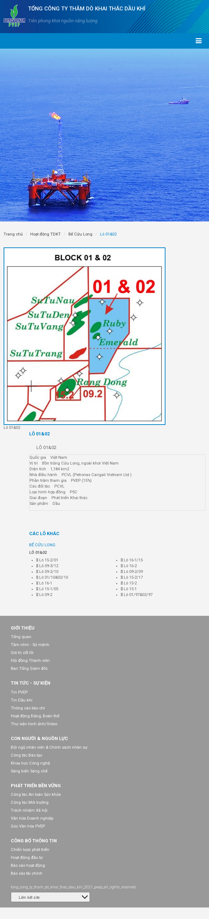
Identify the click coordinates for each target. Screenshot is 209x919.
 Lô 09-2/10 (47, 571)
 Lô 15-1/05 (47, 589)
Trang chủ (13, 234)
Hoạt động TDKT (45, 234)
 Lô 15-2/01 (47, 560)
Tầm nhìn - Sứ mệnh (30, 644)
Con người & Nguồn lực (39, 738)
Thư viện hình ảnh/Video (34, 724)
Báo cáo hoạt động (28, 865)
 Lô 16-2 (129, 566)
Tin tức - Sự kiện (30, 683)
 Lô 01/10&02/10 (52, 577)
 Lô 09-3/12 (47, 566)
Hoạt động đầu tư (27, 857)
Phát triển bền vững (36, 785)
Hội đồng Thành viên (30, 660)
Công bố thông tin (34, 840)
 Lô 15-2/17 (132, 577)
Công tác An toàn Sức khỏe (36, 794)
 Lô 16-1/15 (132, 560)
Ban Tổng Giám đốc (29, 668)
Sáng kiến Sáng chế (29, 771)
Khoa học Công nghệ (30, 763)
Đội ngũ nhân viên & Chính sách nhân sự (49, 747)
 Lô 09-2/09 (132, 571)
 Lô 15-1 (129, 589)
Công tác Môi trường (30, 802)
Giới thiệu (23, 628)
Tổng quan (21, 637)
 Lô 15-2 (129, 583)
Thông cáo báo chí (28, 708)
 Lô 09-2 (44, 594)
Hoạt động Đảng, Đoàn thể (35, 716)
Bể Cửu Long (80, 234)
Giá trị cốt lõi (22, 652)
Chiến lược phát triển (30, 849)
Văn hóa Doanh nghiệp (32, 818)
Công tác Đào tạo (26, 755)
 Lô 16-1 (44, 583)
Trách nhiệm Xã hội (29, 810)
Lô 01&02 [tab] (39, 433)
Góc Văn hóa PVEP (28, 826)
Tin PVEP (19, 692)
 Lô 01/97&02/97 (137, 594)
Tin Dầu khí (21, 700)
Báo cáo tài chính (26, 873)
